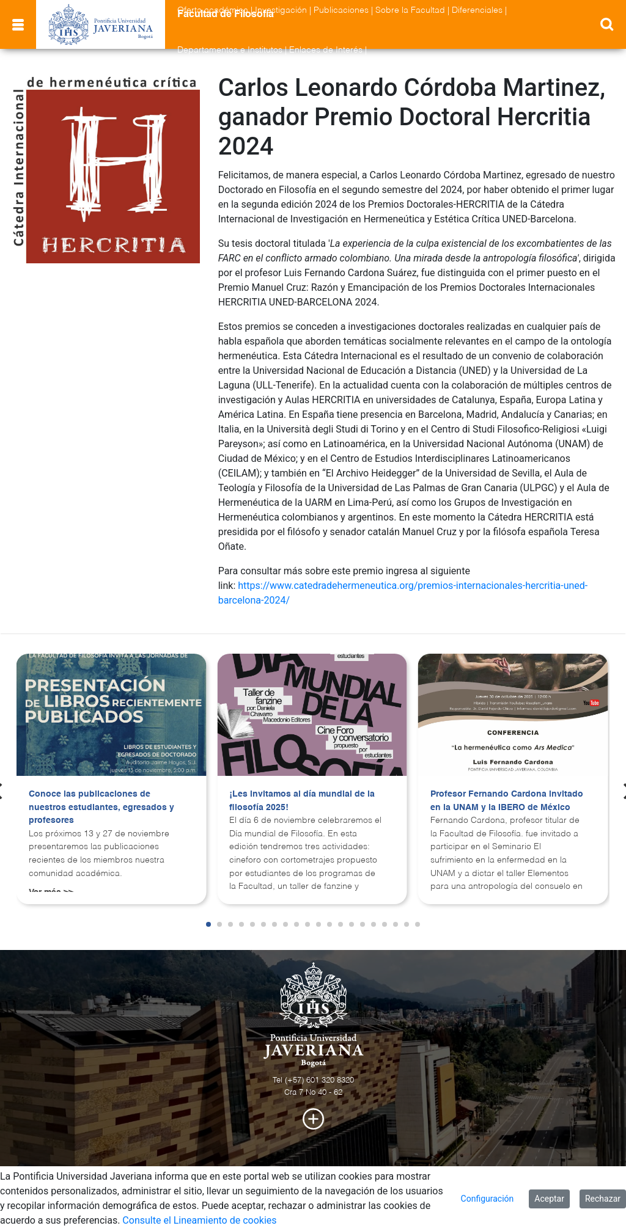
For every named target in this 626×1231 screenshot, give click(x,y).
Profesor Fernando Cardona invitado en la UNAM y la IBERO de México (506, 801)
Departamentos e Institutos (229, 50)
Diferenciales (477, 10)
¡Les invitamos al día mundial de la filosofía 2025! (302, 801)
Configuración (487, 1199)
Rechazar (602, 1199)
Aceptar (549, 1199)
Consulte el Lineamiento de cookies (199, 1220)
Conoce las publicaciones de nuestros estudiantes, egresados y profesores (101, 807)
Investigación (281, 10)
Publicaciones (341, 10)
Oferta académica (212, 10)
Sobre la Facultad (410, 10)
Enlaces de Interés (326, 50)
